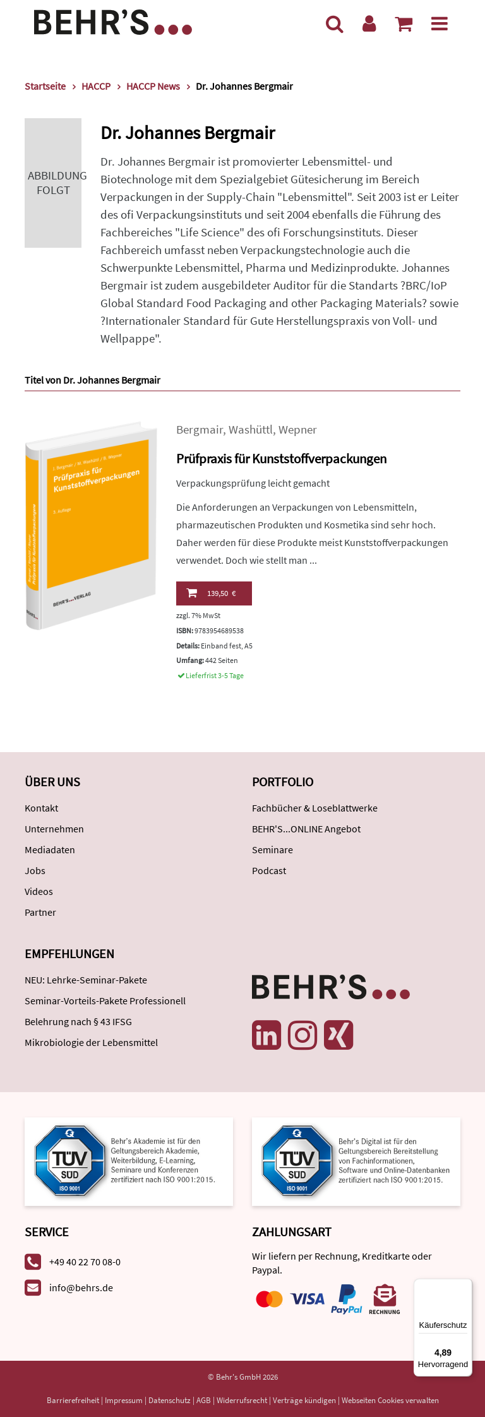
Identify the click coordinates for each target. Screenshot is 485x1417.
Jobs (35, 870)
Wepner (297, 429)
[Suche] (335, 23)
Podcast (269, 870)
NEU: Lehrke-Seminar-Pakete (86, 979)
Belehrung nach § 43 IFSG (78, 1021)
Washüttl (251, 429)
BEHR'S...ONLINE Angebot (306, 828)
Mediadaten (50, 849)
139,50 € (211, 593)
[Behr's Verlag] (113, 20)
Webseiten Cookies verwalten (390, 1400)
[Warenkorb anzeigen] (403, 23)
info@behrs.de (81, 1287)
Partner (40, 912)
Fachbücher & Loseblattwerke (315, 807)
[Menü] (439, 23)
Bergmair (199, 429)
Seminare (272, 849)
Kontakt (41, 807)
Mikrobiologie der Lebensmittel (91, 1042)
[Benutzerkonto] (369, 23)
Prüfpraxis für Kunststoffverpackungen (281, 458)
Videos (39, 891)
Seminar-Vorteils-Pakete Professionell (105, 1000)
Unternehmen (54, 828)
